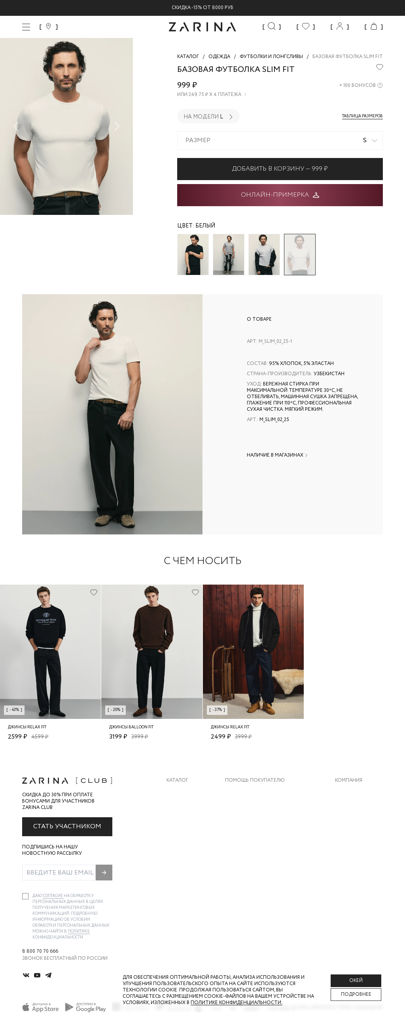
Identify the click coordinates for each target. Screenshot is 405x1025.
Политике (79, 932)
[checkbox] (25, 896)
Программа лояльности (257, 840)
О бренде (347, 792)
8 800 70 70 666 (40, 951)
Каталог (177, 780)
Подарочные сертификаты (261, 855)
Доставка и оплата (251, 792)
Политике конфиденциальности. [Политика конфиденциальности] (236, 1002)
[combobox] (280, 140)
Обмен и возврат (247, 808)
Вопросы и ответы (251, 824)
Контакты (348, 824)
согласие (53, 896)
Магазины (348, 855)
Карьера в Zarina (356, 808)
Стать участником (67, 826)
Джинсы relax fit (27, 727)
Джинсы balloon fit (131, 727)
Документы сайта (249, 871)
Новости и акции (359, 840)
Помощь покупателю (255, 780)
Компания (348, 780)
